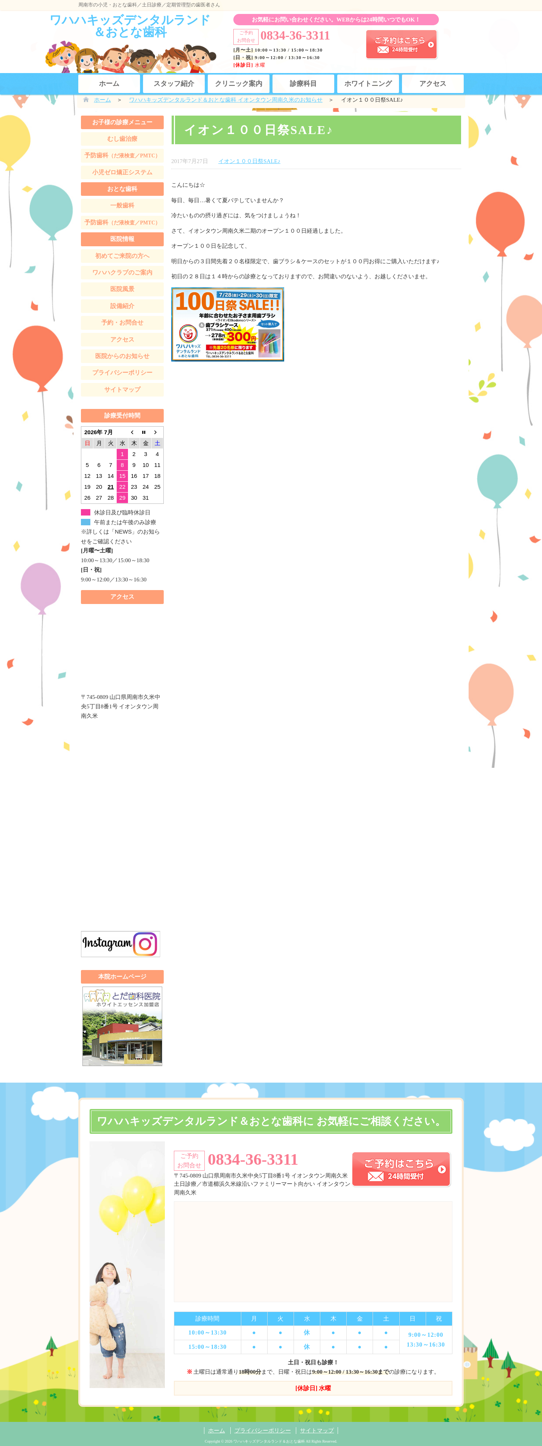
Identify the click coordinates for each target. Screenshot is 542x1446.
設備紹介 (122, 306)
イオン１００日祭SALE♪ (249, 161)
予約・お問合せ (122, 322)
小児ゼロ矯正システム (122, 172)
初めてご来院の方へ (122, 256)
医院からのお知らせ (122, 356)
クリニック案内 (238, 83)
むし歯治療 (122, 139)
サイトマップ (122, 389)
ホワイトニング (368, 83)
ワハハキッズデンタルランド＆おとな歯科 (130, 26)
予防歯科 (122, 155)
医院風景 (122, 289)
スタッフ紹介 (174, 83)
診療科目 (303, 83)
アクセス (432, 83)
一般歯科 (122, 205)
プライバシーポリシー (122, 372)
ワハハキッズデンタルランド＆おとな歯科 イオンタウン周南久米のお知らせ (226, 100)
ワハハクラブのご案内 (122, 272)
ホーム (109, 83)
